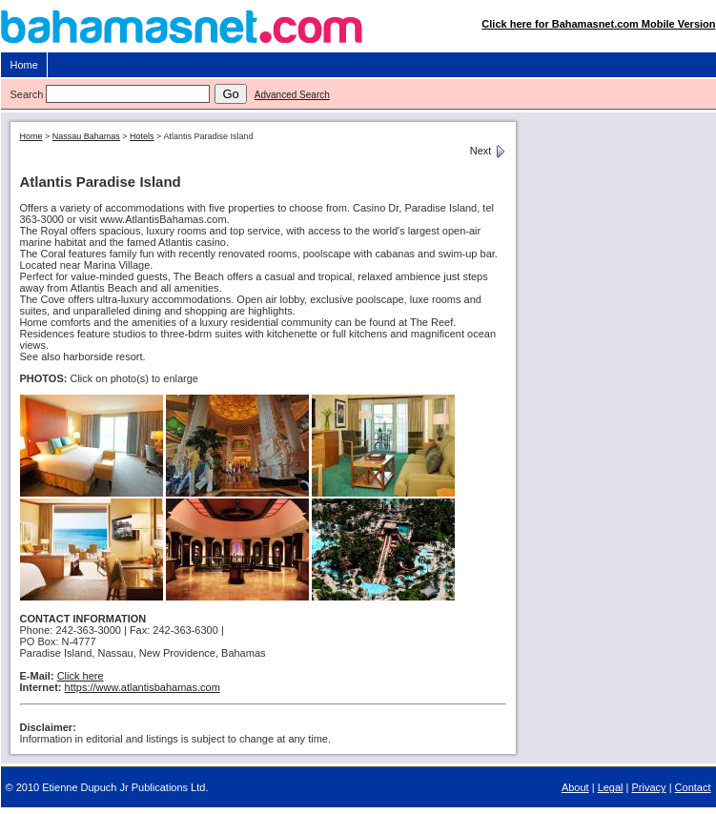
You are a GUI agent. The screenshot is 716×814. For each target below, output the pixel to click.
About (575, 787)
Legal (611, 787)
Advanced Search (292, 95)
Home (24, 65)
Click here (80, 676)
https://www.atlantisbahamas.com (142, 687)
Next (488, 150)
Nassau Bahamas (86, 136)
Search (27, 94)
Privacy (649, 787)
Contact (693, 787)
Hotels (142, 136)
